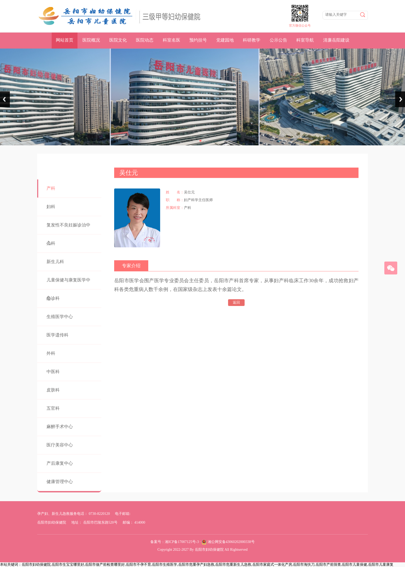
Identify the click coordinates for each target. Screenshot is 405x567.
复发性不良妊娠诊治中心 (68, 234)
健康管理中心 (59, 481)
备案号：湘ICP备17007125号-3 (174, 542)
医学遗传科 (57, 335)
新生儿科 (55, 261)
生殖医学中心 (59, 316)
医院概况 (91, 40)
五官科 (53, 408)
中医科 (53, 371)
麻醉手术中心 (59, 426)
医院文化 (118, 40)
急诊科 (53, 298)
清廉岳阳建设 (336, 40)
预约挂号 (198, 40)
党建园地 (225, 40)
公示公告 (278, 40)
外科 (50, 353)
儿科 (50, 243)
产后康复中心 (59, 463)
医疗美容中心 (59, 445)
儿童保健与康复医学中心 (68, 289)
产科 (50, 188)
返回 (236, 302)
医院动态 (144, 40)
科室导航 (305, 40)
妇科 (50, 206)
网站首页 (64, 40)
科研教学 (251, 40)
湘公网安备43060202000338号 (231, 542)
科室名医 (171, 40)
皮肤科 (53, 390)
